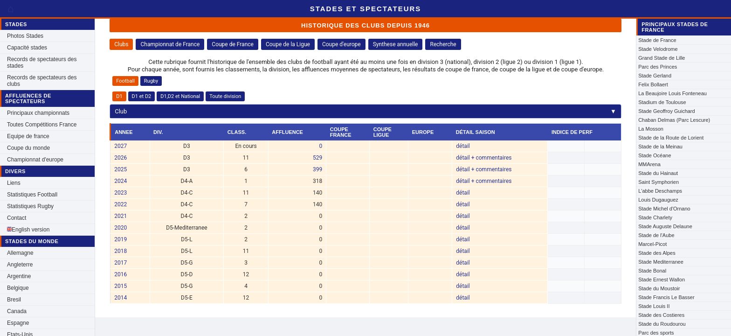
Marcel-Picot (652, 244)
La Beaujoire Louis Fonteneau (672, 93)
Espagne (18, 323)
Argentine (19, 276)
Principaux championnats (38, 113)
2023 (120, 192)
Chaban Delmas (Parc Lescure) (674, 120)
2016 (120, 274)
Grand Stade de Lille (661, 58)
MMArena (649, 164)
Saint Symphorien (658, 182)
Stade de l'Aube (656, 235)
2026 (120, 157)
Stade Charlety (655, 217)
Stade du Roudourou (662, 324)
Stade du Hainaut (658, 173)
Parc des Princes (657, 67)
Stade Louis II (653, 306)
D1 (119, 96)
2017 (120, 262)
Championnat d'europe (35, 159)
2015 (120, 286)
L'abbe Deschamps (660, 191)
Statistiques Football (32, 194)
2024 (120, 181)
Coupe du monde (28, 148)
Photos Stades (25, 36)
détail (462, 146)
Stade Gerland (654, 75)
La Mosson (650, 129)
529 (317, 157)
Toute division (225, 96)
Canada (17, 311)
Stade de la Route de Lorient (670, 137)
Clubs (121, 44)
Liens (14, 183)
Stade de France (657, 40)
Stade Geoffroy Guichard (666, 111)
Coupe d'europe (341, 44)
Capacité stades (27, 47)
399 (317, 169)
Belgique (18, 288)
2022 (120, 204)
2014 (120, 297)
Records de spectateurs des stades (41, 62)
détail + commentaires (483, 157)
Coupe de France (233, 44)
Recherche (443, 44)
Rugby (151, 81)
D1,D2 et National (180, 96)
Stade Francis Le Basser (666, 297)
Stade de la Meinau (660, 146)
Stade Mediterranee (660, 262)
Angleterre (20, 264)
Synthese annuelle (395, 44)
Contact (16, 218)
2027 (120, 146)
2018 (120, 251)
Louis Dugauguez (658, 200)
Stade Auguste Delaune (665, 226)
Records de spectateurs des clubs (41, 80)
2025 (120, 169)
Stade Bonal (652, 270)
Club (365, 111)
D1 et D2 (142, 96)
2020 (120, 227)
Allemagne (20, 253)
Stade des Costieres (661, 315)
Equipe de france (28, 136)
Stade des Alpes (657, 253)
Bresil (14, 299)
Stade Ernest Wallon (661, 279)
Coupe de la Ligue (288, 44)
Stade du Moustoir (659, 288)
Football (125, 81)
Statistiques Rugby (30, 206)
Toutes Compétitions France (41, 124)
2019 (120, 239)
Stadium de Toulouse (662, 102)
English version (28, 229)
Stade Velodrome (657, 49)
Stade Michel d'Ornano (664, 208)
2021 (120, 216)
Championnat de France (170, 44)
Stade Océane (654, 155)
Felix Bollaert (653, 84)
